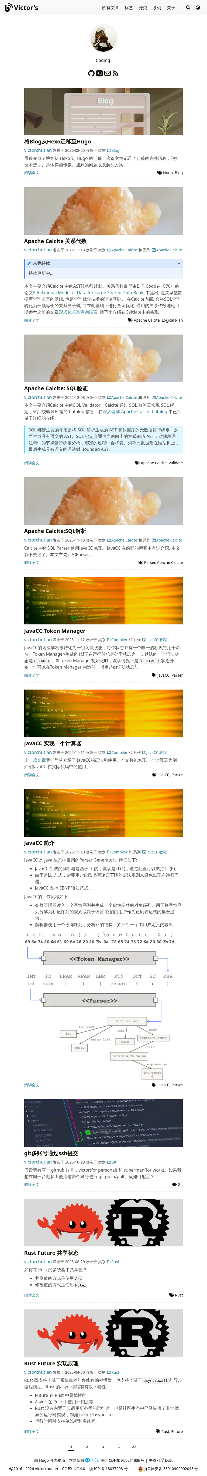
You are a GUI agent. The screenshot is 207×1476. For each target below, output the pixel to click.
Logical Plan (172, 320)
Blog (113, 150)
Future (177, 1431)
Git (111, 1162)
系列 (157, 7)
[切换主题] (198, 7)
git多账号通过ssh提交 (51, 1153)
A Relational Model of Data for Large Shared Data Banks (89, 293)
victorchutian (38, 150)
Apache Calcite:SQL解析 (55, 531)
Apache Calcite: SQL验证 (56, 388)
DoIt (166, 1460)
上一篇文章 (35, 760)
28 (134, 1446)
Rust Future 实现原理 (51, 1363)
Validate (176, 462)
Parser (149, 562)
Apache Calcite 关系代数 (55, 241)
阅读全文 (31, 172)
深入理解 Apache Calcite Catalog (135, 411)
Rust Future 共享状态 (51, 1252)
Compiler (117, 639)
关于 (172, 7)
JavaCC (163, 675)
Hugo (168, 172)
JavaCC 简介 (39, 842)
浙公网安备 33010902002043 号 (170, 1468)
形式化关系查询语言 (78, 312)
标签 (129, 7)
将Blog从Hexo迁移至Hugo (57, 141)
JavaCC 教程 (154, 639)
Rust (113, 1261)
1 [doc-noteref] (135, 665)
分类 (143, 7)
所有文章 (111, 7)
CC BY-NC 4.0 (73, 1468)
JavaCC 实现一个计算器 (52, 743)
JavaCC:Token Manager (54, 630)
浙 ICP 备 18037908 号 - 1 (111, 1468)
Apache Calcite (122, 249)
